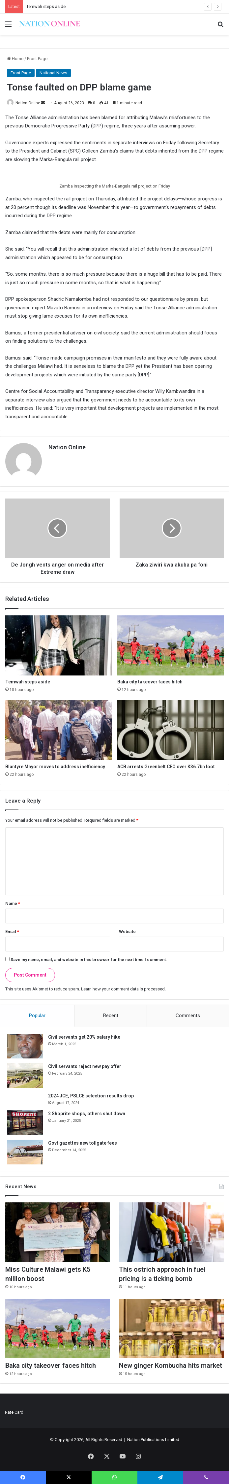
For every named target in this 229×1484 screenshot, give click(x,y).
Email (12, 931)
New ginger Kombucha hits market (170, 1366)
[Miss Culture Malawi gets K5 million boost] (57, 1232)
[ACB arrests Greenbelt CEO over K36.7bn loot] (170, 730)
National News (53, 72)
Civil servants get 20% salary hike (84, 1037)
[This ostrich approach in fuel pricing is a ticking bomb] (171, 1232)
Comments (188, 1015)
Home (15, 58)
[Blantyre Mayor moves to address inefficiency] (58, 730)
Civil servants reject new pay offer (84, 1066)
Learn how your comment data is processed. (123, 988)
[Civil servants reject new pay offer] (25, 1075)
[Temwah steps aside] (58, 645)
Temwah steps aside (46, 6)
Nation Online (27, 103)
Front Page (37, 58)
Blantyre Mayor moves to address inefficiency (55, 766)
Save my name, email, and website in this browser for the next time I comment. (89, 959)
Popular (37, 1015)
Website (127, 931)
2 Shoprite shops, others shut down (86, 1113)
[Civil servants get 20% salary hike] (25, 1046)
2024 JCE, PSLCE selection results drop (91, 1095)
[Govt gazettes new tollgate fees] (25, 1152)
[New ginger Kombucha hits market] (171, 1328)
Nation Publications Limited (153, 1439)
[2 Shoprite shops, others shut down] (25, 1122)
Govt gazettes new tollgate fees (82, 1143)
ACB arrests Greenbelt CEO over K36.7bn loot (166, 766)
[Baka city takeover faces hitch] (170, 645)
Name (12, 903)
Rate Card (14, 1412)
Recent (110, 1015)
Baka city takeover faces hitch (150, 681)
